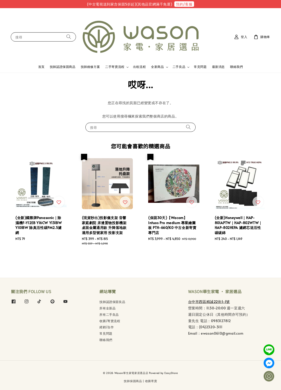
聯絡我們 (236, 67)
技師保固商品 (133, 381)
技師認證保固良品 (112, 302)
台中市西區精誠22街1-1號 (209, 301)
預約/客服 (184, 4)
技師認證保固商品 (63, 67)
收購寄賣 (151, 381)
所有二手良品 (109, 314)
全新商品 (157, 67)
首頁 (41, 67)
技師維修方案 (90, 67)
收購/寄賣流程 (109, 321)
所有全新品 (107, 308)
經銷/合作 (106, 327)
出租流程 (139, 67)
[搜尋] (69, 37)
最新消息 (218, 67)
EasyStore (171, 373)
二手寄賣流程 (114, 67)
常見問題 (200, 67)
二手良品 (179, 67)
